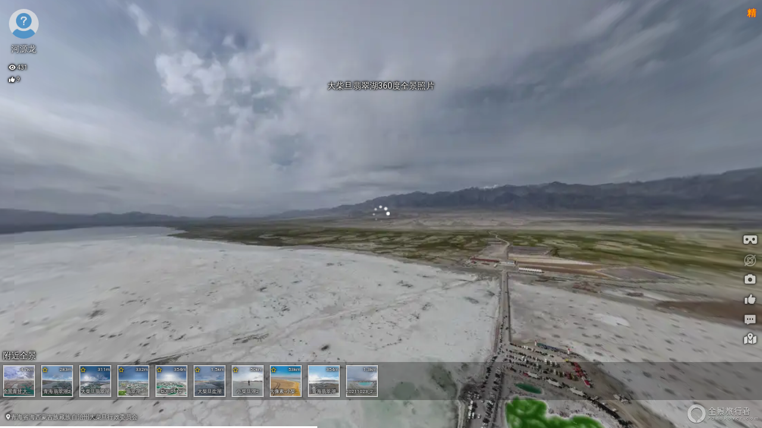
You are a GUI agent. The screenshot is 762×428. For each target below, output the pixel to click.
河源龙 (23, 49)
